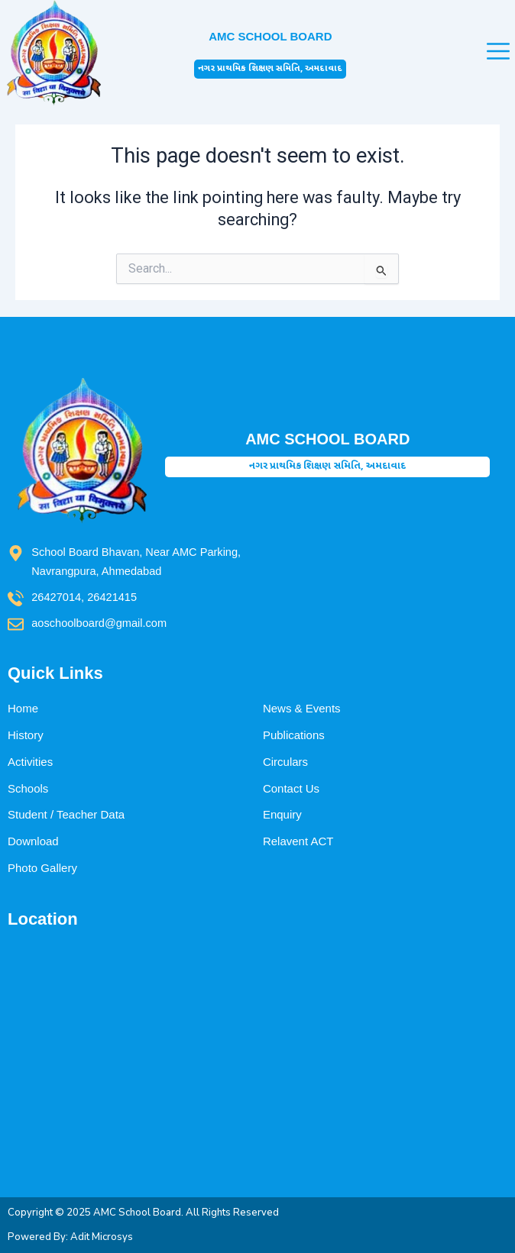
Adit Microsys (101, 1237)
